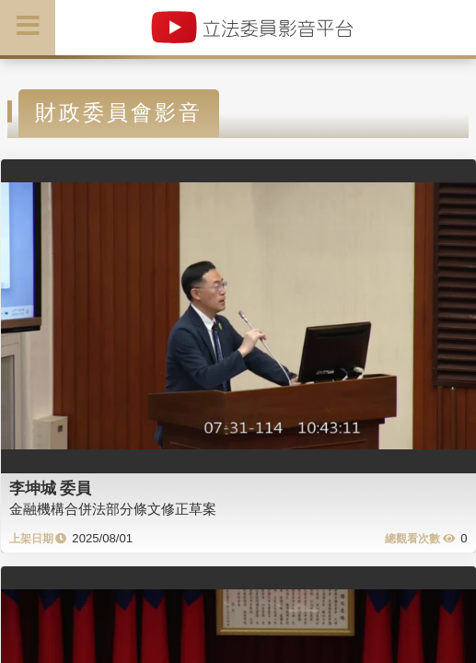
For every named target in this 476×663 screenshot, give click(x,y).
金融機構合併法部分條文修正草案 (112, 509)
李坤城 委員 (50, 488)
